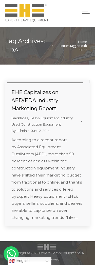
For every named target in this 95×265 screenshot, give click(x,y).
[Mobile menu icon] (86, 13)
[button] (11, 253)
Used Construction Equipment (36, 124)
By (19, 131)
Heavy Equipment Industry (51, 118)
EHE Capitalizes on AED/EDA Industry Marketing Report (35, 100)
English (19, 261)
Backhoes (19, 118)
